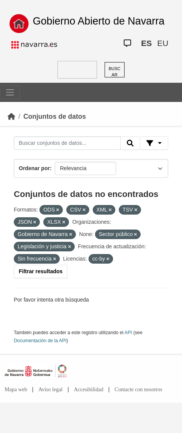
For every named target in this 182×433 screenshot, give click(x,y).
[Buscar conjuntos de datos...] (67, 143)
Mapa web (16, 389)
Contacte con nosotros (138, 389)
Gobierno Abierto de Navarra (99, 21)
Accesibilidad (88, 389)
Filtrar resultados (40, 271)
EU (162, 43)
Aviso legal (50, 389)
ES (146, 43)
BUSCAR (115, 71)
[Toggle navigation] (10, 92)
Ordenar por (34, 168)
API (128, 332)
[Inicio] (11, 116)
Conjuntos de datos (54, 116)
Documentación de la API (40, 340)
